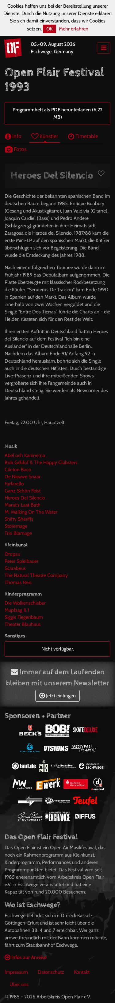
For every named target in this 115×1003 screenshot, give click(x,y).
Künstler (44, 136)
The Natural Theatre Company (36, 575)
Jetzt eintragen (57, 696)
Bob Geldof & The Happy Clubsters (41, 462)
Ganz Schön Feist (22, 491)
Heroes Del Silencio (25, 498)
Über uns (19, 984)
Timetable (83, 136)
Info (13, 136)
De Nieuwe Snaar (22, 477)
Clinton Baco (18, 469)
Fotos (15, 149)
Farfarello (14, 484)
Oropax (12, 554)
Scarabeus (15, 568)
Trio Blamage (18, 533)
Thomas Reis (18, 582)
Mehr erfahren (73, 29)
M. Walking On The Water (31, 512)
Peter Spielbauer (21, 561)
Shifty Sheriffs (19, 519)
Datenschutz (51, 972)
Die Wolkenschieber (25, 603)
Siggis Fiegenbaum (24, 617)
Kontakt (82, 972)
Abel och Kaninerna (25, 455)
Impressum (16, 972)
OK (49, 29)
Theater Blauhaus (23, 624)
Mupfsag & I (17, 610)
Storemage (16, 526)
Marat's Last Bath (22, 505)
